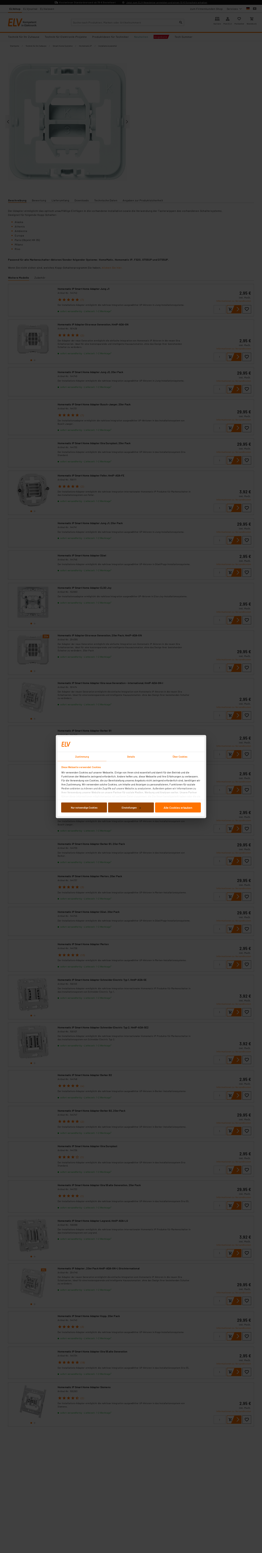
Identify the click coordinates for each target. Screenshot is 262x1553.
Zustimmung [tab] (82, 756)
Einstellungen (131, 807)
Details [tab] (131, 756)
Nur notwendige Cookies (84, 807)
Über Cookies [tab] (180, 756)
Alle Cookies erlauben (178, 807)
